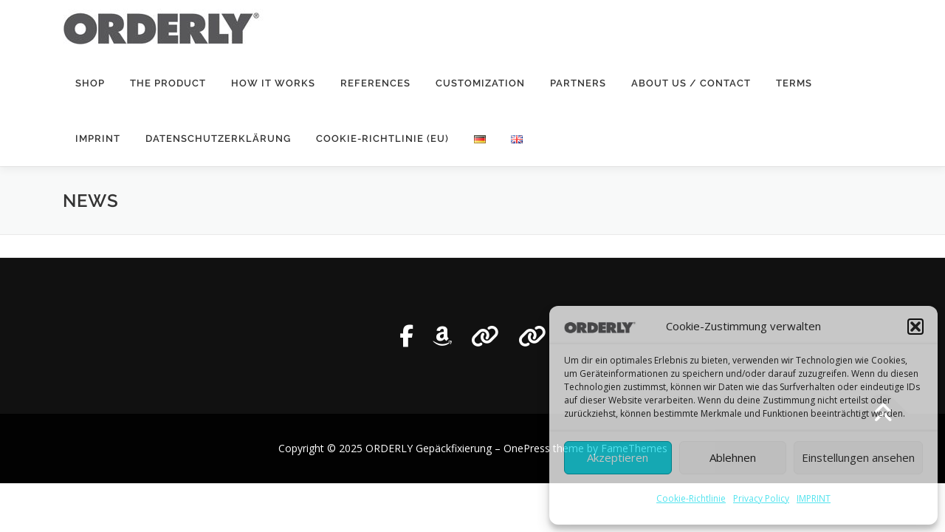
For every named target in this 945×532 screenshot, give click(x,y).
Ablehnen (732, 457)
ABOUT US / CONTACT (691, 83)
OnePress (527, 448)
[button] (915, 326)
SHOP (90, 83)
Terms (794, 83)
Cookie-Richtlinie (691, 498)
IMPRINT (814, 498)
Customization (480, 83)
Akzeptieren (617, 457)
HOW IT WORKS (273, 83)
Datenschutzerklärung (218, 138)
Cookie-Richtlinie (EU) (382, 138)
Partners (578, 83)
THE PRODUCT (168, 83)
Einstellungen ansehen (858, 457)
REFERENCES (375, 83)
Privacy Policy (761, 498)
